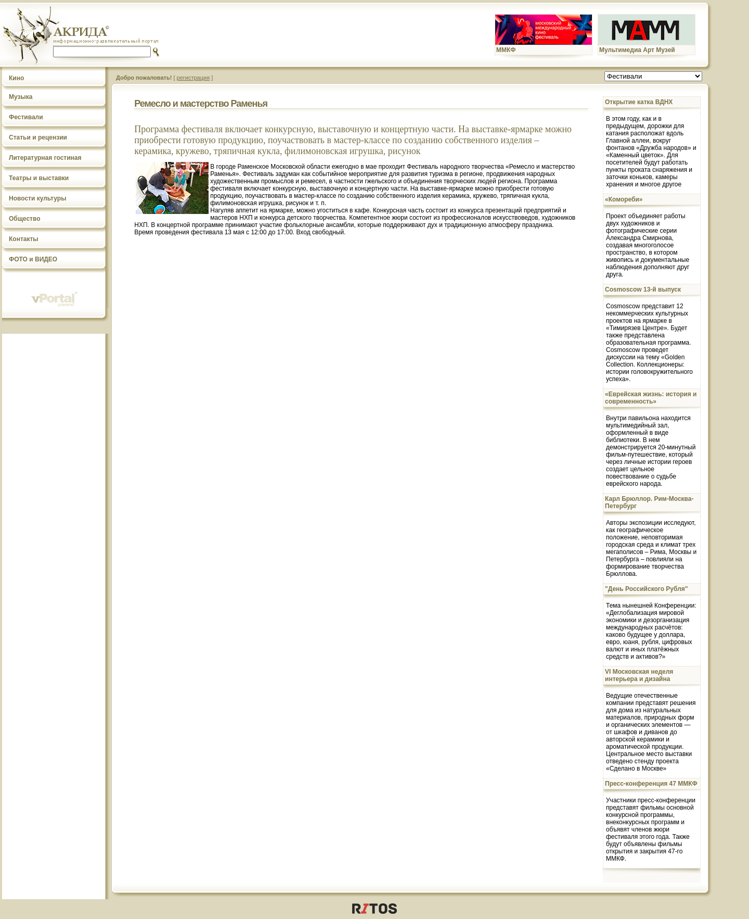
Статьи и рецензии (38, 137)
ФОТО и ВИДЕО (33, 259)
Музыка (20, 96)
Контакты (23, 239)
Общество (25, 218)
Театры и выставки (39, 178)
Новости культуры (37, 198)
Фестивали (26, 117)
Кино (16, 78)
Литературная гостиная (45, 157)
